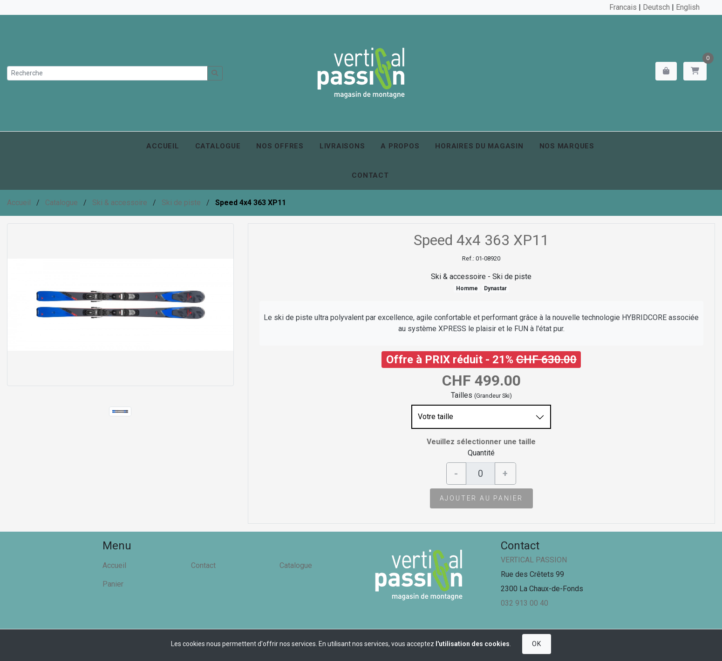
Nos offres (280, 146)
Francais (623, 7)
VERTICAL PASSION (534, 559)
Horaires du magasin (479, 146)
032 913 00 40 (524, 603)
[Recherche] (107, 73)
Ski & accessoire (119, 202)
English (688, 7)
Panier (112, 584)
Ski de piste (181, 202)
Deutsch (656, 7)
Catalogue (218, 146)
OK (536, 644)
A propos (400, 146)
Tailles (461, 395)
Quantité (481, 452)
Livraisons (342, 146)
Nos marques (566, 146)
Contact (370, 175)
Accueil (162, 146)
